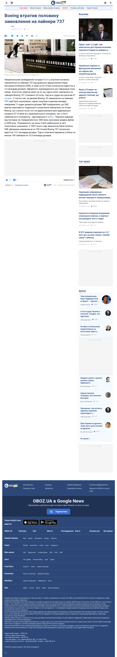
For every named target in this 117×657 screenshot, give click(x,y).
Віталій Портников (86, 432)
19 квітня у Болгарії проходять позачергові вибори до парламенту (95, 55)
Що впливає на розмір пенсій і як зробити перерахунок (94, 202)
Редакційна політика (21, 185)
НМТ (61, 552)
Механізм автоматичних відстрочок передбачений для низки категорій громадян (90, 103)
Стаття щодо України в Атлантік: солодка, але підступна (90, 313)
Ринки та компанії (29, 574)
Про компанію (28, 485)
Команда (48, 485)
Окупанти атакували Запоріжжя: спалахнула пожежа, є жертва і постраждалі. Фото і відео (94, 216)
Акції (46, 559)
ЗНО (56, 552)
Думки (82, 291)
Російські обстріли (77, 8)
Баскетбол (33, 545)
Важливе (83, 14)
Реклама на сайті (29, 488)
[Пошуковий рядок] (110, 3)
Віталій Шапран (86, 386)
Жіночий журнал (53, 588)
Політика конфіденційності (98, 485)
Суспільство (94, 531)
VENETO (65, 8)
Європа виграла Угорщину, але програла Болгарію (91, 395)
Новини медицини (29, 581)
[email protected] (31, 641)
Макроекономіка (43, 574)
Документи (49, 488)
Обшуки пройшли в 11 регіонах (90, 241)
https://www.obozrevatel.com (78, 598)
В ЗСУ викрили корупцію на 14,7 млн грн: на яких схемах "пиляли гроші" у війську (94, 235)
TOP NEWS (84, 161)
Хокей (41, 545)
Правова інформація (74, 485)
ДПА (51, 552)
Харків (30, 538)
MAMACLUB (42, 581)
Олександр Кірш (86, 320)
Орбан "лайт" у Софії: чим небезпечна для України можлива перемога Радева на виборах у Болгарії (95, 47)
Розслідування (67, 531)
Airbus (51, 117)
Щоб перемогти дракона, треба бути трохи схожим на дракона (91, 425)
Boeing (46, 79)
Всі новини (108, 531)
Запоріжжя (38, 538)
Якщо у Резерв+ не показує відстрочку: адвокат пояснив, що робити (89, 93)
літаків (8, 98)
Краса (38, 588)
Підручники (32, 552)
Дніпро (46, 538)
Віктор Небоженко (86, 401)
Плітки (31, 588)
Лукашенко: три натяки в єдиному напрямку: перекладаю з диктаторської (91, 411)
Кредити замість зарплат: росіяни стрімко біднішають (92, 380)
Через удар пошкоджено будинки (91, 222)
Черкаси (54, 538)
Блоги (77, 531)
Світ (12, 26)
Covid (49, 581)
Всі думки (85, 439)
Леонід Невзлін (85, 335)
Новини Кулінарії (42, 566)
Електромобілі (38, 559)
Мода (44, 588)
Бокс (47, 545)
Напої (33, 566)
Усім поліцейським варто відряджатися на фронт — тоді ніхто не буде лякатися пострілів (90, 298)
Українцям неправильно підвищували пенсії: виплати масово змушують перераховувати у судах (95, 195)
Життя (50, 531)
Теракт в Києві (92, 8)
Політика (22, 531)
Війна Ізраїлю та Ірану (51, 8)
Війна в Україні (35, 8)
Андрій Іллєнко (85, 304)
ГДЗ (24, 552)
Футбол (25, 545)
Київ (24, 538)
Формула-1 (54, 545)
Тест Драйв (27, 559)
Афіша (25, 588)
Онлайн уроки (43, 552)
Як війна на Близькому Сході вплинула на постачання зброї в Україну (90, 329)
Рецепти (26, 566)
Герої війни (24, 8)
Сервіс (52, 559)
